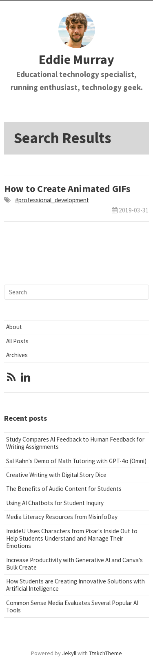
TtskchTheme (105, 653)
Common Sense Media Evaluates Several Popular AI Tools (72, 606)
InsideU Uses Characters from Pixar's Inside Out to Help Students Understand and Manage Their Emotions (71, 538)
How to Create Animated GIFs (67, 188)
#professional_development (52, 200)
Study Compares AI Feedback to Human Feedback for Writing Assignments (75, 443)
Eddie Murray (76, 59)
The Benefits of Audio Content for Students (64, 489)
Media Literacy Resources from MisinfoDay (62, 517)
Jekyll (69, 653)
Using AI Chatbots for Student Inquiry (55, 503)
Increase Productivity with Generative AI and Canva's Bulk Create (74, 563)
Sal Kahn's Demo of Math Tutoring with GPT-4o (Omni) (76, 461)
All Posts (17, 341)
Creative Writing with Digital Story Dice (56, 475)
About (14, 327)
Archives (17, 355)
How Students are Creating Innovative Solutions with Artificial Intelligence (75, 584)
